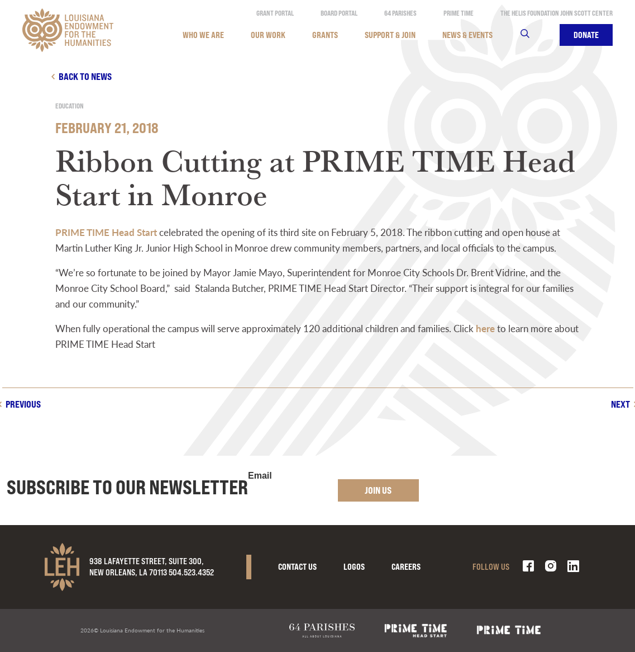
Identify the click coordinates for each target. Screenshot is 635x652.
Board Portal (339, 13)
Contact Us (297, 566)
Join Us (378, 490)
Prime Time (458, 13)
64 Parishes (400, 13)
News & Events (467, 35)
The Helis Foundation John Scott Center (556, 13)
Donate (586, 35)
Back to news (85, 76)
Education (69, 106)
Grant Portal (275, 13)
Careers (406, 566)
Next (620, 404)
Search (532, 35)
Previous (23, 404)
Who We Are (203, 35)
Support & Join (390, 35)
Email (260, 475)
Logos (354, 566)
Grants (325, 35)
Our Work (268, 35)
